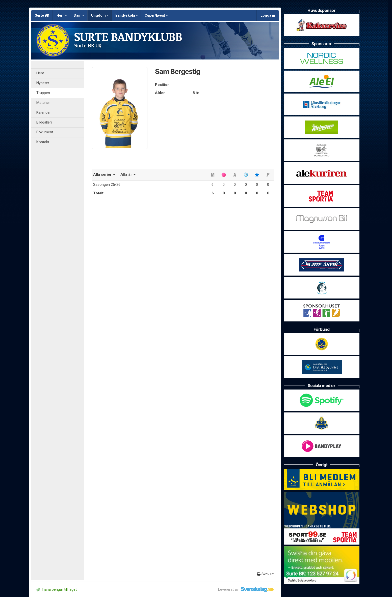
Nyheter (42, 83)
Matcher (43, 103)
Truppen (43, 93)
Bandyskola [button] (126, 15)
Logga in (267, 15)
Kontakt (42, 142)
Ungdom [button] (100, 15)
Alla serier (104, 174)
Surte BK (42, 15)
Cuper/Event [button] (156, 15)
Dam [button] (79, 15)
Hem (40, 73)
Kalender (43, 112)
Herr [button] (62, 15)
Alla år (128, 174)
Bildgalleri (44, 122)
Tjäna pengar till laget (56, 589)
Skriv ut (265, 574)
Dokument (44, 132)
